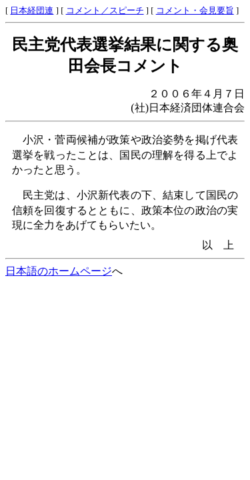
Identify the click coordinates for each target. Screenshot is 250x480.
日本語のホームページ (58, 271)
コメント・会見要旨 (195, 10)
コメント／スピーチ (105, 10)
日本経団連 (31, 10)
